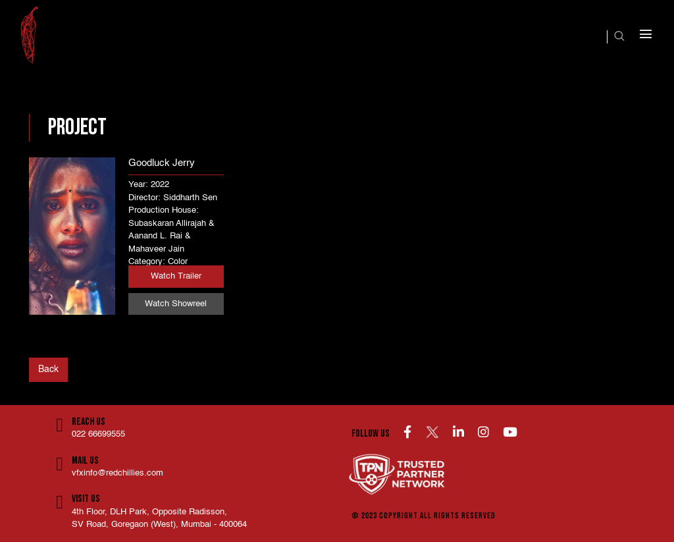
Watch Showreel (176, 304)
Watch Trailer (176, 276)
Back (48, 369)
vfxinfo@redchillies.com (117, 473)
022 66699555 (98, 434)
